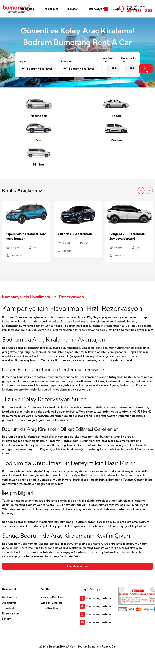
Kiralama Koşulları (52, 597)
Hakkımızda (26, 8)
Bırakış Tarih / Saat (128, 60)
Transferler (9, 608)
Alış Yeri (23, 61)
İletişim (132, 8)
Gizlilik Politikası (51, 602)
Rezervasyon (95, 8)
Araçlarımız (50, 8)
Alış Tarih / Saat (109, 60)
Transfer (72, 8)
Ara (145, 69)
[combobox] (39, 69)
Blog (116, 8)
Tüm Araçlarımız (77, 566)
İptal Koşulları (49, 608)
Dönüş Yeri (67, 61)
